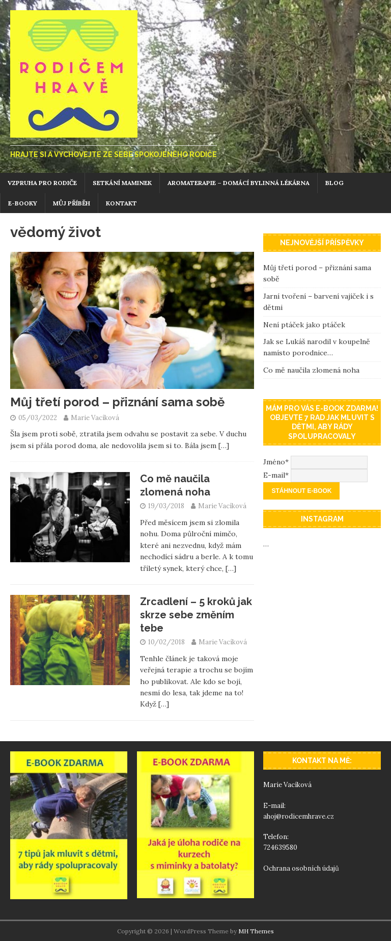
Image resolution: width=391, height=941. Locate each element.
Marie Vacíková (95, 417)
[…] (223, 445)
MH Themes (256, 931)
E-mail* (276, 474)
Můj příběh (71, 203)
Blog (334, 183)
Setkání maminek (122, 183)
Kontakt (121, 203)
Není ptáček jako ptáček (304, 324)
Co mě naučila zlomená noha (311, 370)
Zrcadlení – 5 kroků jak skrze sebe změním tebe (196, 614)
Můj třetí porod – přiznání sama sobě (117, 402)
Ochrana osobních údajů (302, 868)
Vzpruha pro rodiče (42, 183)
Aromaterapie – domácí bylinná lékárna (238, 183)
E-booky (22, 203)
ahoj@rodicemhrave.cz (298, 816)
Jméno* (276, 461)
